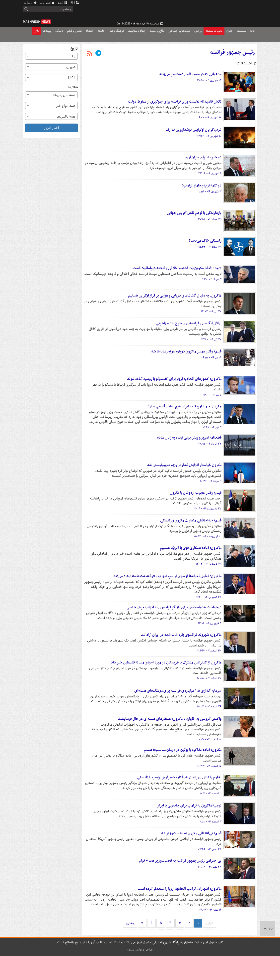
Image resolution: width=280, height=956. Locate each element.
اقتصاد (89, 30)
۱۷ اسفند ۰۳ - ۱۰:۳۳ (209, 766)
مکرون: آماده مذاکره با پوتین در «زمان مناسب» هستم (182, 750)
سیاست (241, 30)
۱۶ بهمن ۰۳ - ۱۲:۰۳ (210, 910)
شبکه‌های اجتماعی (179, 30)
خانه (252, 30)
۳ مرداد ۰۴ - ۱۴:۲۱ (211, 279)
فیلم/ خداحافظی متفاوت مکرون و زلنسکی (190, 520)
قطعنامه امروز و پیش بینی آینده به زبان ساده (189, 437)
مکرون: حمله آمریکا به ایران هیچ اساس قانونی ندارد (184, 406)
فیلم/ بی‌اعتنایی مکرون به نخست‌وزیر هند (190, 833)
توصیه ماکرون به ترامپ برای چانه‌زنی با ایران (189, 805)
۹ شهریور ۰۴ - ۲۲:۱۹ (209, 173)
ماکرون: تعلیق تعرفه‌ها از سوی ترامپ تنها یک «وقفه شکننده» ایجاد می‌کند (167, 576)
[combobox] (51, 56)
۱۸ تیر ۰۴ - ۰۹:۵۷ (211, 357)
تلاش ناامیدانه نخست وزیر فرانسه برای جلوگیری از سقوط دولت (174, 101)
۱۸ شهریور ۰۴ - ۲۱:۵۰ (209, 80)
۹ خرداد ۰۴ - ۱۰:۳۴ (210, 481)
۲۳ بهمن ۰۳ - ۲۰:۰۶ (209, 867)
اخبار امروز (51, 128)
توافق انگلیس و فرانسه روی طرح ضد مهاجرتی (188, 323)
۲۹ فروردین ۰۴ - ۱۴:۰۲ (208, 564)
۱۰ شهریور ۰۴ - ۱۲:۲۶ (209, 136)
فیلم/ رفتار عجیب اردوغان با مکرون (195, 492)
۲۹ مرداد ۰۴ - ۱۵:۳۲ (209, 247)
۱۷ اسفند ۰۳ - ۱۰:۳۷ (209, 739)
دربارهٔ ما (30, 3)
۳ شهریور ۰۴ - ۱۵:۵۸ (209, 191)
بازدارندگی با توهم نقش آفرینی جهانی (194, 213)
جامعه (101, 30)
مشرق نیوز (219, 12)
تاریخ (74, 48)
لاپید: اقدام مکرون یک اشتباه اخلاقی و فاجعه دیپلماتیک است (177, 268)
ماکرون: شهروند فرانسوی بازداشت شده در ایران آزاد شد (181, 635)
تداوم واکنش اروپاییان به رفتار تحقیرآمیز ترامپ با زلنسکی (179, 777)
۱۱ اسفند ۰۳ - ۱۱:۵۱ (210, 793)
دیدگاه (59, 30)
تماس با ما (47, 3)
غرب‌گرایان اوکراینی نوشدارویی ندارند (193, 130)
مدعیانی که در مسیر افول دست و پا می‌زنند (190, 74)
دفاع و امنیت (157, 30)
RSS (74, 3)
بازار (36, 30)
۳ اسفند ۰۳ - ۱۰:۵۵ (210, 821)
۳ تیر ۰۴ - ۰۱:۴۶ (212, 427)
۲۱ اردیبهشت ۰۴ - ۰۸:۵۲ (207, 536)
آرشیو (63, 3)
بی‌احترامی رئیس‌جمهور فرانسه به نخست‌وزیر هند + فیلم (180, 860)
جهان (229, 30)
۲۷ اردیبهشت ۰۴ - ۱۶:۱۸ (207, 508)
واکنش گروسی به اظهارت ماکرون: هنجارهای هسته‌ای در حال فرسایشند (169, 719)
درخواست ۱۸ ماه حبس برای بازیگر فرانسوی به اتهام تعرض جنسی (174, 607)
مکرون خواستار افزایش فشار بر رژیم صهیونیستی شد (184, 465)
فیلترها (73, 87)
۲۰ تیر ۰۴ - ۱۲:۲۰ (211, 339)
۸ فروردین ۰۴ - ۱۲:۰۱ (209, 623)
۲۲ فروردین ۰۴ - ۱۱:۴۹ (208, 597)
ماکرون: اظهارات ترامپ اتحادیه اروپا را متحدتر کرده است (179, 889)
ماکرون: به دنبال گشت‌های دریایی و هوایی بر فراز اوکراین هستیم (174, 295)
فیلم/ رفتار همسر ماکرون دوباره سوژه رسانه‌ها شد (186, 351)
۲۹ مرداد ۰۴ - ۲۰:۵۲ (209, 219)
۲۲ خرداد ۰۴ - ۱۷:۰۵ (209, 444)
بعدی (130, 923)
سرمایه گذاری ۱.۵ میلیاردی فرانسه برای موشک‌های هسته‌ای (177, 690)
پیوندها (47, 30)
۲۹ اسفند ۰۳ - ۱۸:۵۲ (209, 706)
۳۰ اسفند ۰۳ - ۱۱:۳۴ (209, 650)
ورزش (198, 30)
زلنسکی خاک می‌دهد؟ (205, 240)
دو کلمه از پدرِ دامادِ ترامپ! (201, 185)
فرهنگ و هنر (116, 30)
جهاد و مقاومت (136, 30)
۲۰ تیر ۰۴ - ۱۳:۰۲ (211, 311)
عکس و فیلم (74, 30)
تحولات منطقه (214, 30)
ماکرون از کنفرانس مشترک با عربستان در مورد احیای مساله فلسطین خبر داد (166, 662)
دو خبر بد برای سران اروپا (203, 157)
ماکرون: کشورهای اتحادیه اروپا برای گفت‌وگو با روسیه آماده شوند (174, 379)
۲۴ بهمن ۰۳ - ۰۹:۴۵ (209, 849)
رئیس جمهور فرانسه (232, 52)
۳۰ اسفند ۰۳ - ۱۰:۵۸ (209, 678)
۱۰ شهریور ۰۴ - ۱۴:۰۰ (209, 117)
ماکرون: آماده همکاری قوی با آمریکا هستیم (190, 548)
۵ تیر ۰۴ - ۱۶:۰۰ (212, 395)
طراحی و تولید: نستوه (140, 949)
